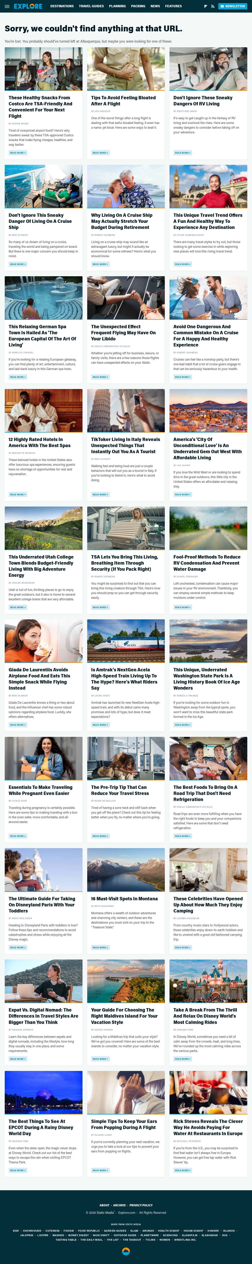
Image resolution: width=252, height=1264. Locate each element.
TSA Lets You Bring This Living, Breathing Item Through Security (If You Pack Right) (124, 563)
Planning (117, 6)
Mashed (58, 1235)
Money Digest (78, 1235)
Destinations (62, 6)
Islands (229, 1230)
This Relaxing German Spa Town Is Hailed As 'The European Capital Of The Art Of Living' (42, 336)
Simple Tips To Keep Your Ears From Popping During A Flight (124, 1124)
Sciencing (170, 1235)
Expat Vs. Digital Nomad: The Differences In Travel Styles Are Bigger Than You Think (43, 1016)
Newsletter (233, 6)
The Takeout (132, 1239)
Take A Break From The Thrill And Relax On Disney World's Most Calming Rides (205, 1016)
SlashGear (210, 1235)
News (155, 6)
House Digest (194, 1230)
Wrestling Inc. (185, 1239)
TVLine (150, 1239)
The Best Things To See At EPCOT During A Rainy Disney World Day (41, 1127)
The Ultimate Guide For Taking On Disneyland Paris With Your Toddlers (42, 905)
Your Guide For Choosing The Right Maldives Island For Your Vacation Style (124, 1016)
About (104, 1205)
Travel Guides (91, 6)
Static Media (105, 1212)
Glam (134, 1230)
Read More (17, 152)
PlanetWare (150, 1235)
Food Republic (89, 1230)
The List (113, 1239)
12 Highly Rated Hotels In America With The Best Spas (39, 442)
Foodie (69, 1230)
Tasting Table (66, 1239)
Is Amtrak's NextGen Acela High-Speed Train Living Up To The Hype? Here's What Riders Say (124, 679)
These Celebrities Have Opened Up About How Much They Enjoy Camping (208, 905)
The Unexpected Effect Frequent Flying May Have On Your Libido (123, 333)
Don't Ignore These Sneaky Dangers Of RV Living (203, 101)
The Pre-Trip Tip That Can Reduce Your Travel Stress (120, 790)
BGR (16, 1230)
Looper (42, 1235)
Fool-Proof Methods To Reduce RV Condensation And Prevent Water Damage (207, 563)
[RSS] (212, 6)
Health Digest (168, 1230)
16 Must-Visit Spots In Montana (124, 899)
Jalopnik (26, 1235)
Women (164, 1239)
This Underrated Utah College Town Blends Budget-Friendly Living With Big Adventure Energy (41, 566)
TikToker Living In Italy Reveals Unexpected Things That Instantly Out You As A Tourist (125, 446)
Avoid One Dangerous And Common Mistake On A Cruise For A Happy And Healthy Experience (205, 336)
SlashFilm (189, 1235)
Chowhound (32, 1230)
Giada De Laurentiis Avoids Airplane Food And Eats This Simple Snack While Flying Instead (39, 679)
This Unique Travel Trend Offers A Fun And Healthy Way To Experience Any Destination (207, 221)
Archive (119, 1205)
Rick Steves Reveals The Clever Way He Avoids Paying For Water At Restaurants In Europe (208, 1127)
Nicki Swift (101, 1235)
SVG (225, 1235)
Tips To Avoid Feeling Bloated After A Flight (123, 101)
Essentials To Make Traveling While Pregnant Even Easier (40, 790)
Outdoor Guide (125, 1235)
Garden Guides (115, 1230)
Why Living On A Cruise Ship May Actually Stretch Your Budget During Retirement (121, 221)
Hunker (213, 1230)
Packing (138, 6)
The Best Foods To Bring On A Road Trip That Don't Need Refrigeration (205, 793)
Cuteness (52, 1230)
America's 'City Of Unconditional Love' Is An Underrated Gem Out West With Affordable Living (207, 449)
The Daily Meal (92, 1239)
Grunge (148, 1230)
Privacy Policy (141, 1205)
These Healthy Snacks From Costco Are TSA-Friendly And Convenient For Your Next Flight (40, 107)
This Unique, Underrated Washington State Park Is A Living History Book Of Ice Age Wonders (206, 679)
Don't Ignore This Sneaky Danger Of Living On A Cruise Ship (40, 221)
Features (173, 6)
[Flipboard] (205, 6)
